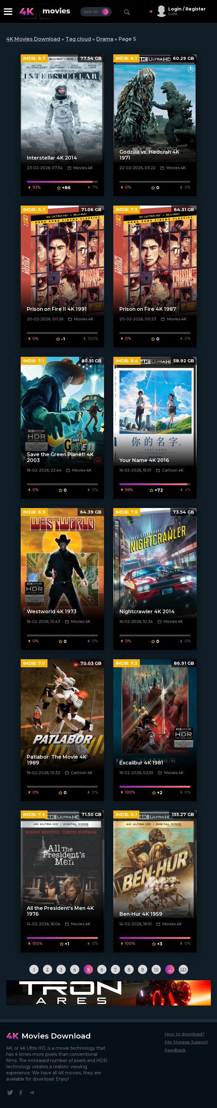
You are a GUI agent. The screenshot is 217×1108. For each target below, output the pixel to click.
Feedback (175, 1050)
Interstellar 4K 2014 (52, 158)
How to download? (185, 1033)
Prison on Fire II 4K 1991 (57, 309)
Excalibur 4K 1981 (141, 763)
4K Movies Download (33, 39)
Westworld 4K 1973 (52, 611)
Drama (104, 39)
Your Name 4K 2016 (144, 460)
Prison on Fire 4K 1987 (147, 309)
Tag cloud (78, 39)
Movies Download (56, 1035)
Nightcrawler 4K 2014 (147, 611)
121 (183, 969)
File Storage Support (186, 1041)
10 (156, 969)
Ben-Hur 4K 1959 (140, 914)
